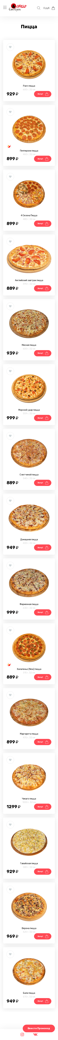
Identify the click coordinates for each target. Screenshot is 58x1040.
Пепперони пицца (29, 150)
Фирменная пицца (29, 604)
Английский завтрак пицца (29, 280)
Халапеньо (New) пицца (29, 669)
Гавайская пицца (29, 863)
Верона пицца (29, 928)
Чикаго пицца (29, 798)
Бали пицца (29, 993)
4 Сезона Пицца (29, 215)
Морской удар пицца (29, 410)
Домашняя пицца (29, 539)
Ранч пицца (29, 86)
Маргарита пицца (29, 734)
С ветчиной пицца (29, 474)
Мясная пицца (29, 345)
